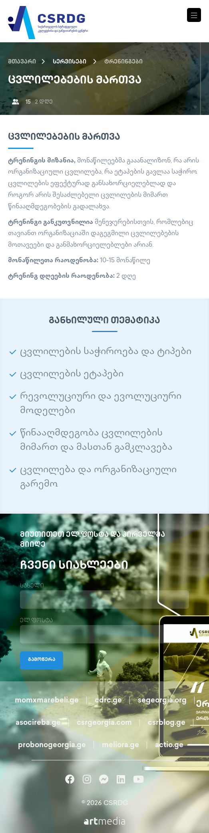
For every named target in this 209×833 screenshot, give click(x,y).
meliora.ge (120, 745)
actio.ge (169, 745)
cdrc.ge (108, 700)
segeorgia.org (162, 700)
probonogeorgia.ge (52, 745)
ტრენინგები (123, 62)
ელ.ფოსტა (36, 621)
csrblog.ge (166, 723)
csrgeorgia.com (104, 723)
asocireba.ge (38, 723)
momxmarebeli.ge (47, 700)
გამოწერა (41, 660)
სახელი (32, 586)
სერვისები (69, 62)
